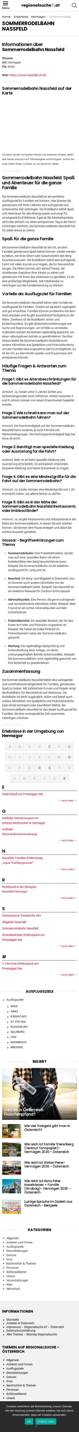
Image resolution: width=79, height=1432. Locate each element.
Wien (14, 1006)
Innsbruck (19, 1042)
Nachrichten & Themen (21, 1263)
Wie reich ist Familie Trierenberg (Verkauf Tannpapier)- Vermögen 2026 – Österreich (49, 1148)
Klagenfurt (19, 1027)
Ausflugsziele (15, 999)
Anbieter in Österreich (20, 1323)
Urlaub (10, 1276)
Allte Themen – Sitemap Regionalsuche (31, 1334)
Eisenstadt (19, 1016)
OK (29, 1421)
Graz (14, 1011)
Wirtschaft (13, 1288)
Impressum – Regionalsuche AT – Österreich (35, 1327)
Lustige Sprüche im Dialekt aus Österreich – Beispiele (48, 1203)
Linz (13, 1037)
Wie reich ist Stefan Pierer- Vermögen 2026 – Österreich (46, 1164)
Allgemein (12, 1238)
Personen (12, 1267)
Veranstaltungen (17, 1280)
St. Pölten (18, 1022)
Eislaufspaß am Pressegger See (23, 794)
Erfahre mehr (45, 1421)
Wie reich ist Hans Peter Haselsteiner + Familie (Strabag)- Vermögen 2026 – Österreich (47, 1187)
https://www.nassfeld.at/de (27, 75)
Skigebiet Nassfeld (14, 922)
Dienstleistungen (17, 1251)
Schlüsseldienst (16, 1272)
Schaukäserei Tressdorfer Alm (22, 915)
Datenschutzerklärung (20, 1330)
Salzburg (18, 1032)
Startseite (12, 1319)
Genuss (11, 1255)
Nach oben (67, 801)
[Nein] (36, 1425)
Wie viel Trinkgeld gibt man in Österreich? (47, 1128)
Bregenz (17, 1047)
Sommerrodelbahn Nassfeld (20, 928)
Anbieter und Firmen (19, 1242)
